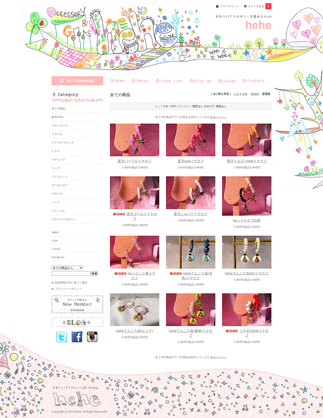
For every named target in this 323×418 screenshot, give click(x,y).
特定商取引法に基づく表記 (71, 282)
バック (56, 202)
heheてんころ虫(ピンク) (134, 330)
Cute (54, 240)
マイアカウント (229, 6)
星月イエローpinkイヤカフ (247, 161)
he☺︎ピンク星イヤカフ (134, 275)
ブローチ (57, 194)
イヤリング (58, 159)
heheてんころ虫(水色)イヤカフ (190, 275)
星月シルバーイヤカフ (190, 213)
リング (56, 168)
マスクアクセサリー (64, 219)
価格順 (255, 94)
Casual (56, 249)
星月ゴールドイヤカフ (134, 216)
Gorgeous (58, 257)
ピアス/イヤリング (63, 142)
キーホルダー (60, 185)
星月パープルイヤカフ (134, 161)
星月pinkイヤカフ (191, 161)
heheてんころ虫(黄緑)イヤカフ (190, 332)
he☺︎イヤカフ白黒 (246, 220)
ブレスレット (60, 177)
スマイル (57, 134)
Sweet (55, 232)
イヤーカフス (60, 125)
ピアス (56, 151)
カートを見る (259, 6)
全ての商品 (58, 108)
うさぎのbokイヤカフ (246, 332)
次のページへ (218, 117)
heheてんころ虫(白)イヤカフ (246, 273)
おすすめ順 (240, 94)
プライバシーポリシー (68, 289)
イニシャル (58, 211)
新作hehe (57, 117)
